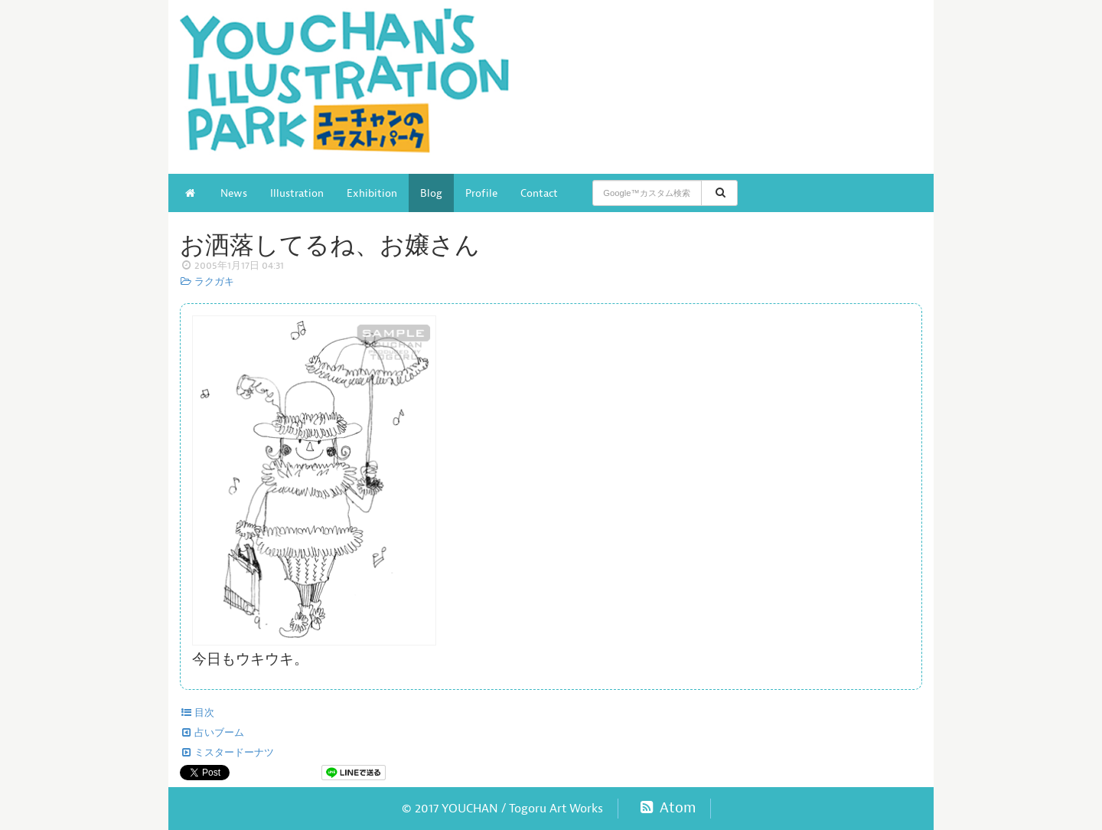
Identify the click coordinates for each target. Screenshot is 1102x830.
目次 (197, 713)
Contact (539, 193)
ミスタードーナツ (227, 753)
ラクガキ (207, 282)
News (233, 193)
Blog (431, 193)
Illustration (297, 193)
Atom (666, 808)
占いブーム (212, 733)
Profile (481, 193)
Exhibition (372, 193)
